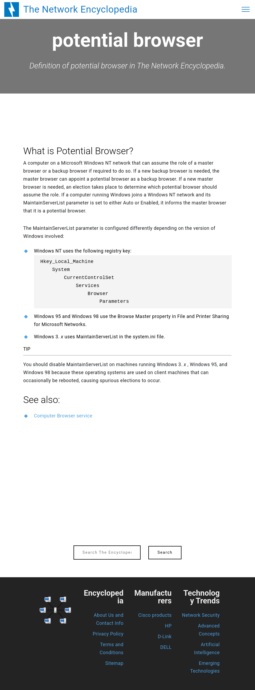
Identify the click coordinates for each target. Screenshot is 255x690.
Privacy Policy (108, 634)
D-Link (165, 636)
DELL (166, 647)
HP (168, 626)
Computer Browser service (63, 415)
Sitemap (114, 663)
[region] (127, 108)
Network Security (201, 615)
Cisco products (155, 615)
